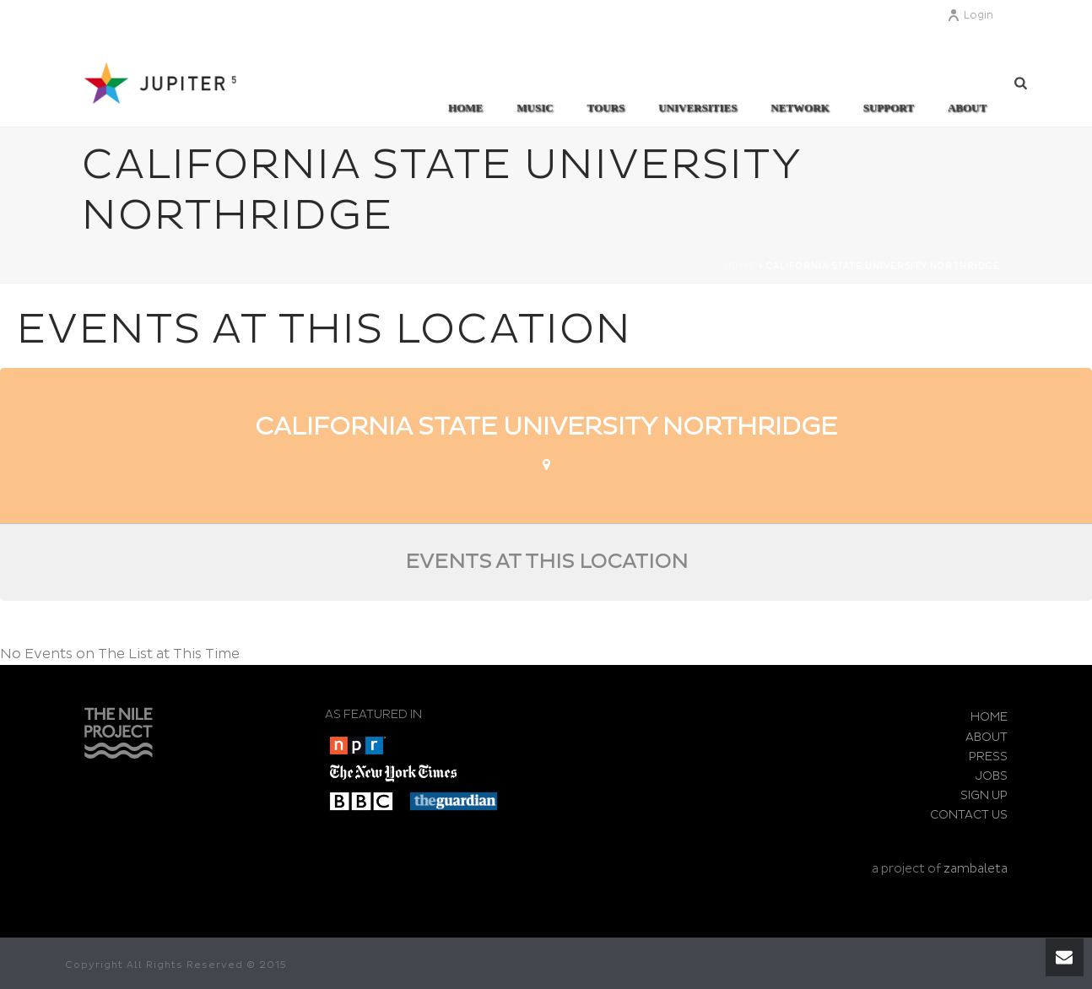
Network (799, 107)
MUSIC (534, 107)
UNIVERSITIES (697, 107)
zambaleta (975, 869)
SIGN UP (984, 795)
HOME (989, 717)
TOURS (606, 107)
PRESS (988, 756)
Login (970, 15)
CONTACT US (969, 815)
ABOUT (967, 107)
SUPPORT (888, 107)
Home (465, 107)
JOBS (992, 776)
